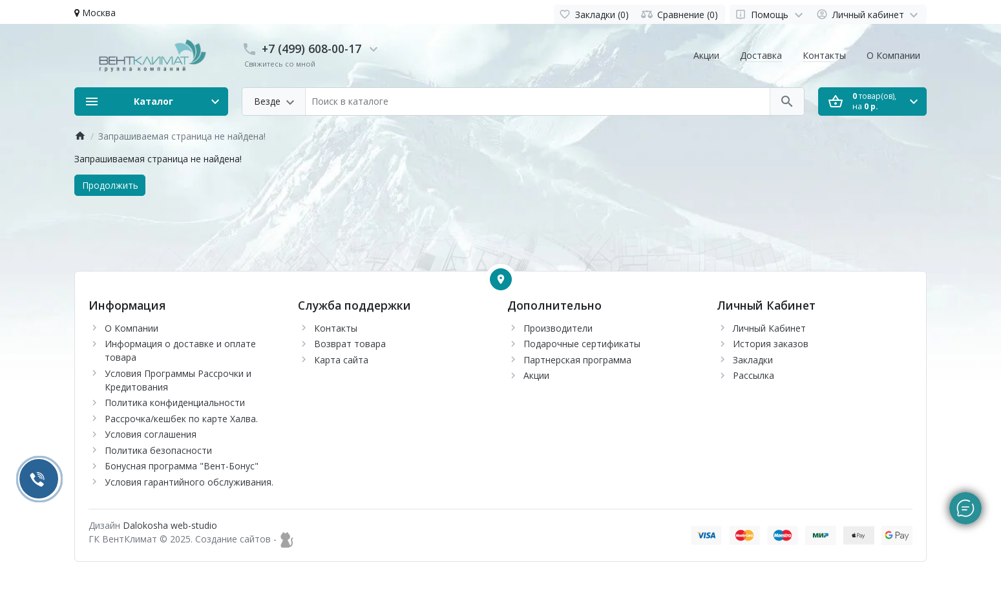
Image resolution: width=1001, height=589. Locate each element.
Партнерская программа (577, 360)
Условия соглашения (150, 434)
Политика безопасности (158, 450)
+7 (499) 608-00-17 (311, 48)
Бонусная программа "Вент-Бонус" (181, 466)
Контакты (824, 55)
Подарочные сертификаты (581, 343)
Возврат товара (350, 343)
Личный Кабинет (769, 328)
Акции (706, 55)
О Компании (893, 55)
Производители (558, 328)
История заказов (770, 343)
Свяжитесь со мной (279, 64)
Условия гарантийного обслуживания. (189, 482)
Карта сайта (341, 360)
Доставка (761, 55)
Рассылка (753, 375)
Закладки (753, 360)
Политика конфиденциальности (175, 402)
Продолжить (110, 185)
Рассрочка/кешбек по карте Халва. (181, 418)
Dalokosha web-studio (170, 525)
